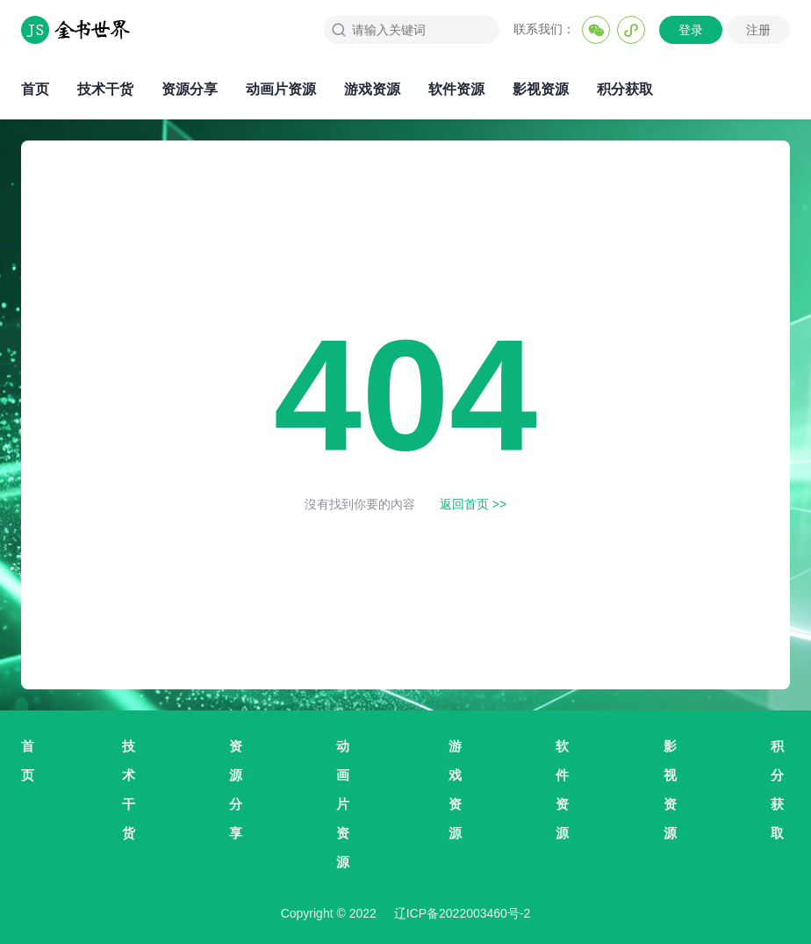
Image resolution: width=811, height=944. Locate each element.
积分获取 (625, 89)
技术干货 (105, 89)
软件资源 (456, 89)
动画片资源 (281, 89)
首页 (35, 89)
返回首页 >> (473, 504)
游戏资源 (372, 89)
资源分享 (189, 89)
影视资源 (541, 89)
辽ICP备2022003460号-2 (462, 913)
